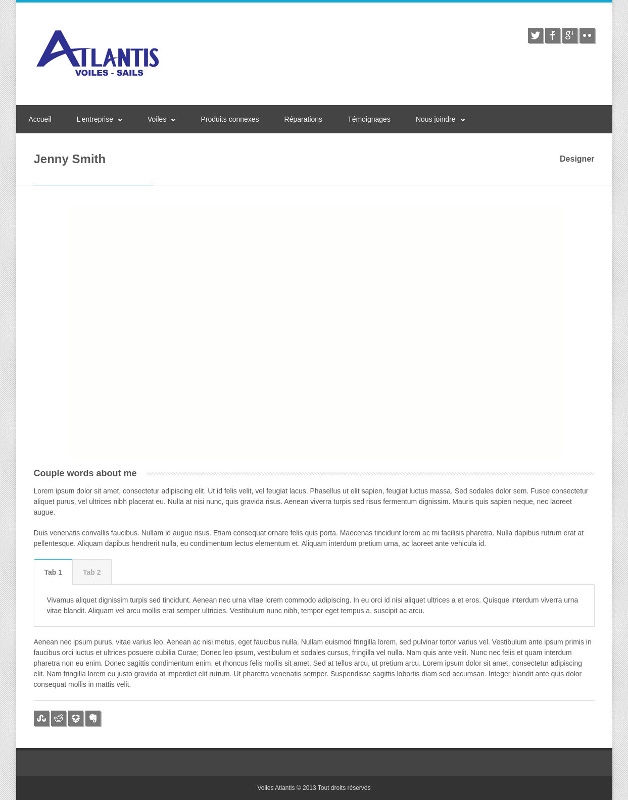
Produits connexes (230, 119)
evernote (93, 718)
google (569, 35)
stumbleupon (41, 718)
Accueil (40, 119)
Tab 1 (53, 572)
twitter (535, 35)
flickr (587, 35)
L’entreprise (95, 119)
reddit (58, 718)
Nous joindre (436, 119)
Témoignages (369, 119)
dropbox (75, 718)
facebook (552, 35)
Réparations (303, 119)
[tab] (53, 572)
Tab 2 (92, 572)
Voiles (157, 119)
